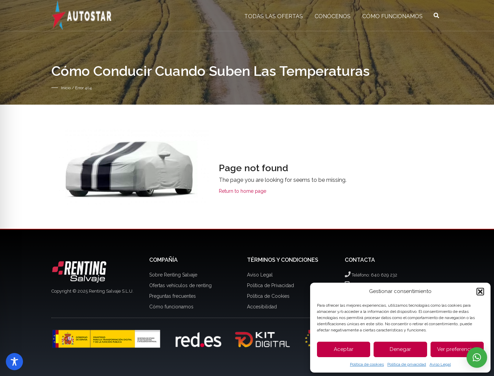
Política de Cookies (268, 296)
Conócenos (333, 16)
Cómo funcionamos (392, 16)
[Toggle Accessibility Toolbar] (14, 361)
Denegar (400, 349)
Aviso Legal (440, 364)
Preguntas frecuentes (172, 296)
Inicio (66, 87)
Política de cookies (367, 364)
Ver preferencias (457, 349)
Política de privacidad (406, 364)
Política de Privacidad (270, 285)
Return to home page (242, 191)
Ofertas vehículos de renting (180, 285)
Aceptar (343, 349)
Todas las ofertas (273, 16)
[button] (480, 291)
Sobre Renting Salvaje (173, 275)
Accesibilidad (262, 306)
